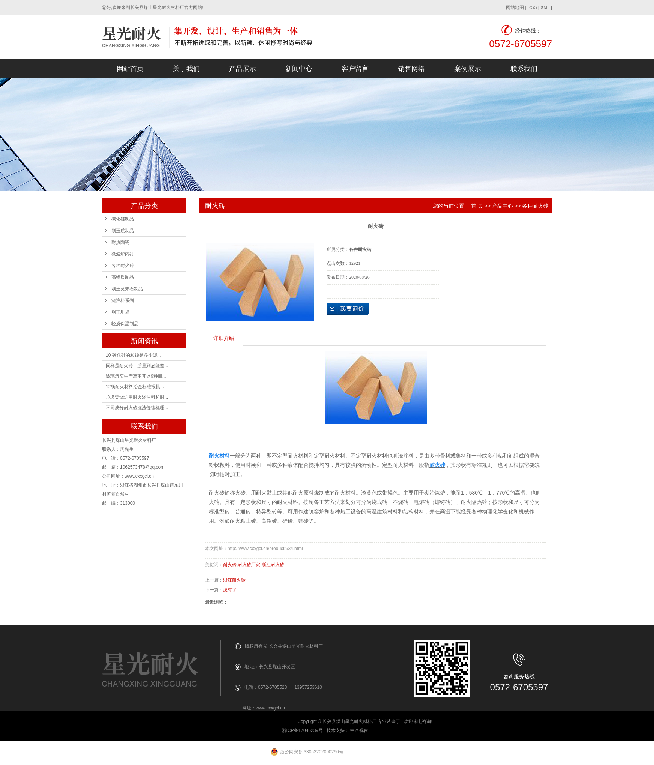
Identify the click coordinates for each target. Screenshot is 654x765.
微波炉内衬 (122, 253)
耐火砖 (230, 564)
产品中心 (502, 206)
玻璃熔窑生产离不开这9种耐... (136, 376)
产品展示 (242, 68)
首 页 (477, 206)
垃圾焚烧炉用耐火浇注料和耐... (137, 397)
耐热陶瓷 (120, 242)
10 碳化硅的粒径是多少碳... (133, 355)
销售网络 (411, 68)
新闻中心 (298, 68)
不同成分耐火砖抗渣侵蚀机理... (137, 407)
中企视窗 (359, 730)
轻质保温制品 (124, 323)
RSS (532, 7)
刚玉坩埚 (120, 312)
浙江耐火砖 (273, 564)
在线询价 (348, 309)
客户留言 (355, 68)
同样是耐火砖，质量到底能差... (137, 365)
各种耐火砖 (122, 265)
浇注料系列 (122, 300)
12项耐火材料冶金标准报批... (135, 386)
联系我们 (523, 68)
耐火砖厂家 (249, 564)
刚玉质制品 (122, 230)
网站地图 (515, 7)
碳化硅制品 (122, 219)
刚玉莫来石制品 (127, 288)
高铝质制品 (122, 277)
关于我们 (186, 68)
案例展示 (467, 68)
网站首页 (130, 68)
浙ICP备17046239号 (302, 730)
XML (544, 7)
